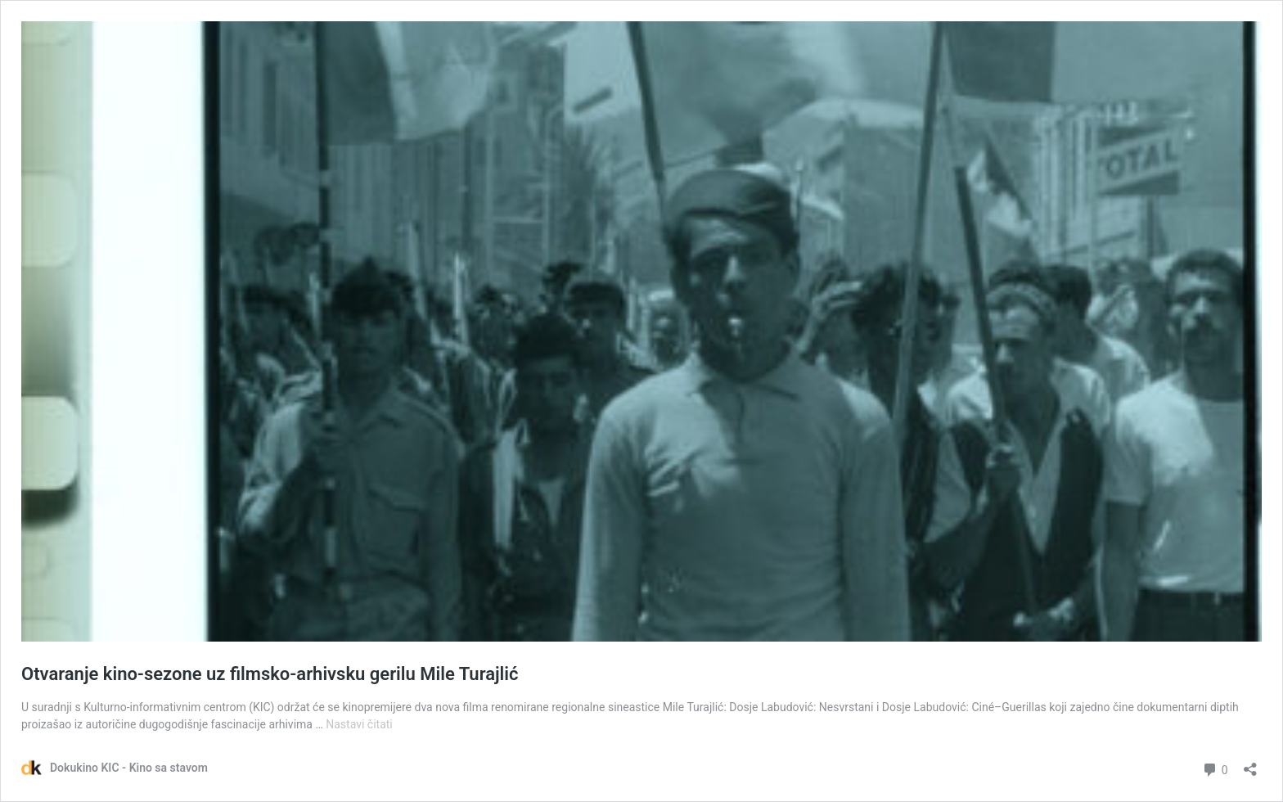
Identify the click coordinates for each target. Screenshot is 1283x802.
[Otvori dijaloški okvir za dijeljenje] (1250, 764)
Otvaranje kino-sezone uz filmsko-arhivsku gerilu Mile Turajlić (270, 674)
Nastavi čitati (359, 724)
